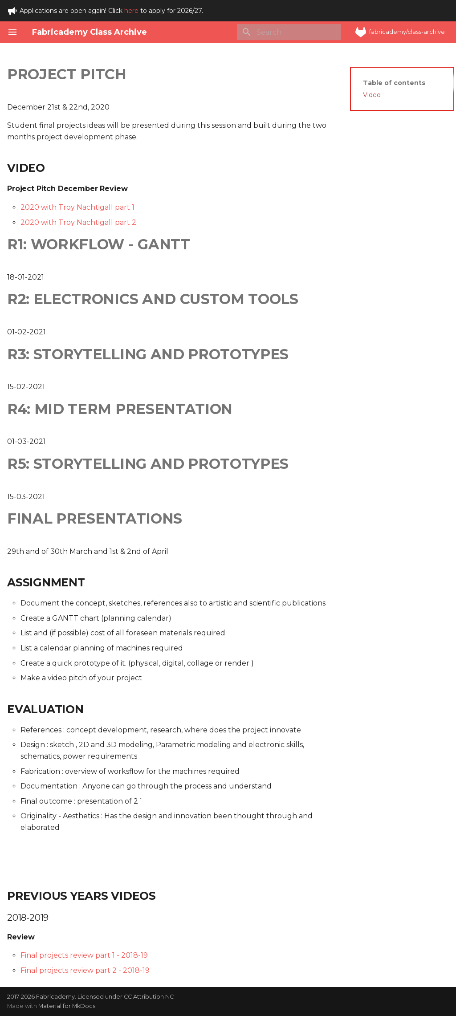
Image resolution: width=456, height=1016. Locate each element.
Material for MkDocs (66, 1006)
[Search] (289, 32)
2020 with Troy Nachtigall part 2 (78, 222)
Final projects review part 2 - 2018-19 (85, 970)
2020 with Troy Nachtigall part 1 (77, 207)
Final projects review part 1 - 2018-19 (84, 955)
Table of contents (394, 83)
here (131, 11)
